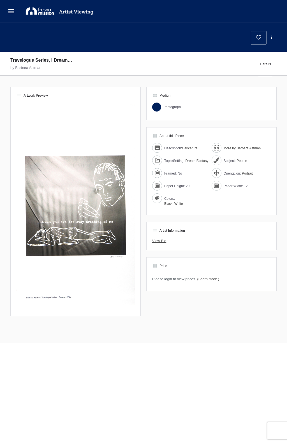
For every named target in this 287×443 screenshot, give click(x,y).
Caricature (189, 148)
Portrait (247, 173)
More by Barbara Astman (242, 148)
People (242, 161)
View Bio (159, 241)
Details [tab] (265, 64)
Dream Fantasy (196, 161)
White (178, 204)
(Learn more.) (208, 279)
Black (168, 204)
